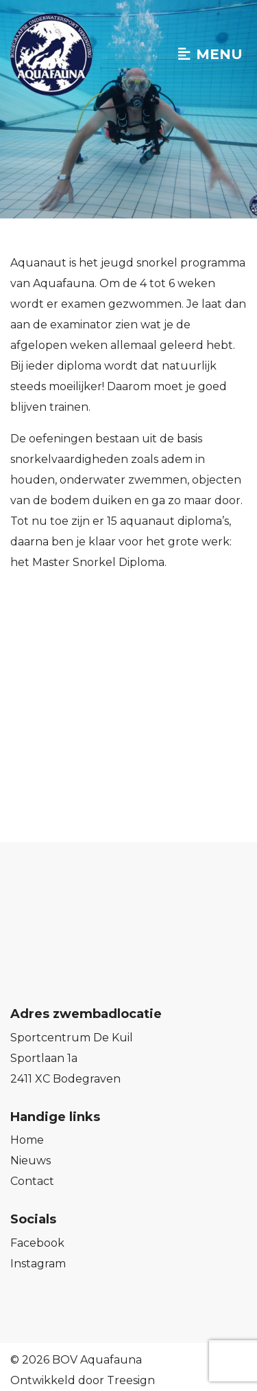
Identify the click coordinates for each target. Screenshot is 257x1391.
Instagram (38, 1263)
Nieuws (30, 1160)
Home (27, 1139)
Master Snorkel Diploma (98, 562)
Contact (32, 1181)
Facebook (37, 1242)
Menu (210, 54)
